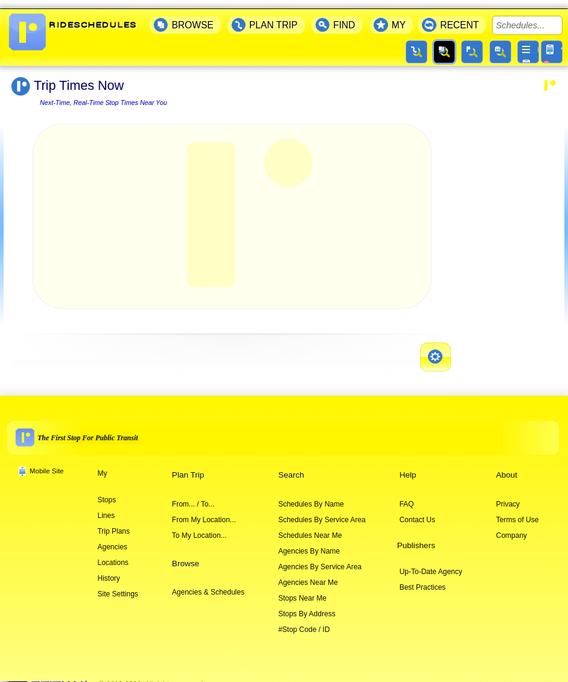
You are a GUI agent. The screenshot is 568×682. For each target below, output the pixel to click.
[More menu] (528, 43)
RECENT (459, 16)
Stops (106, 491)
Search (291, 466)
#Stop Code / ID (304, 621)
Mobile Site (46, 462)
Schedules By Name (311, 495)
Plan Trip (188, 466)
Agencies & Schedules (208, 583)
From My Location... (204, 511)
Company (511, 527)
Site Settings (117, 585)
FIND (344, 16)
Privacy (508, 495)
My (102, 465)
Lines (106, 507)
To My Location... (199, 527)
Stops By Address (307, 605)
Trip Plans (113, 523)
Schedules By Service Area (322, 511)
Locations (112, 554)
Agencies (112, 538)
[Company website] (48, 676)
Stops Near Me (302, 590)
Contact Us (417, 511)
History (108, 570)
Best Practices (423, 579)
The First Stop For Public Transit (87, 429)
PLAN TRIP (273, 16)
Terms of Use (517, 511)
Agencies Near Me (308, 574)
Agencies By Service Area (320, 558)
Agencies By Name (309, 542)
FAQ (407, 495)
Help (408, 466)
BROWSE (192, 16)
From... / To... (193, 495)
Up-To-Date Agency (431, 563)
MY (399, 16)
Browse (185, 555)
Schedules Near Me (310, 527)
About (506, 466)
